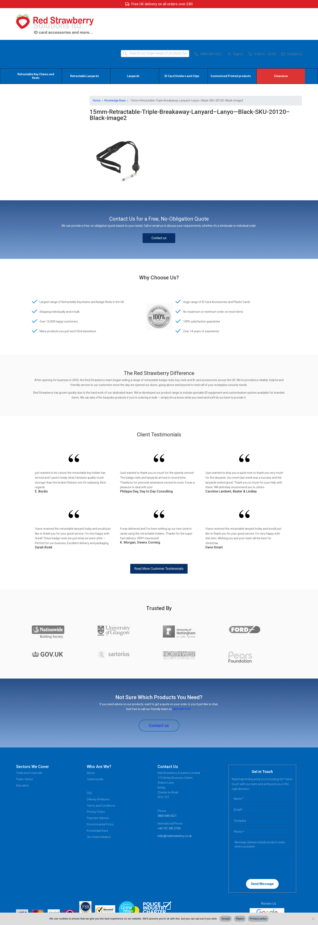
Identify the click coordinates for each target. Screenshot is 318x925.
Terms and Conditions (101, 775)
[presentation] (258, 836)
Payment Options (98, 787)
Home (97, 69)
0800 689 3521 (208, 22)
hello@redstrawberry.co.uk (175, 805)
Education (22, 754)
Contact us (291, 22)
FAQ (89, 762)
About (91, 742)
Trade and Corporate (29, 742)
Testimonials (95, 748)
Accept (225, 918)
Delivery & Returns (98, 768)
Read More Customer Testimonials (159, 538)
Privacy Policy (96, 781)
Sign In (235, 22)
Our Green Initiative (98, 806)
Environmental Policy (100, 793)
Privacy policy (258, 918)
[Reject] (313, 919)
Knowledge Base (115, 69)
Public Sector (24, 748)
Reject (240, 918)
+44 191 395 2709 (169, 797)
